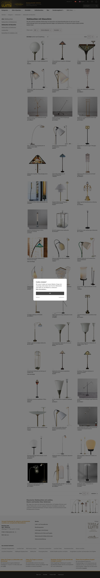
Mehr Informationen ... (41, 289)
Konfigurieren (61, 297)
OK (50, 293)
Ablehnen (38, 297)
